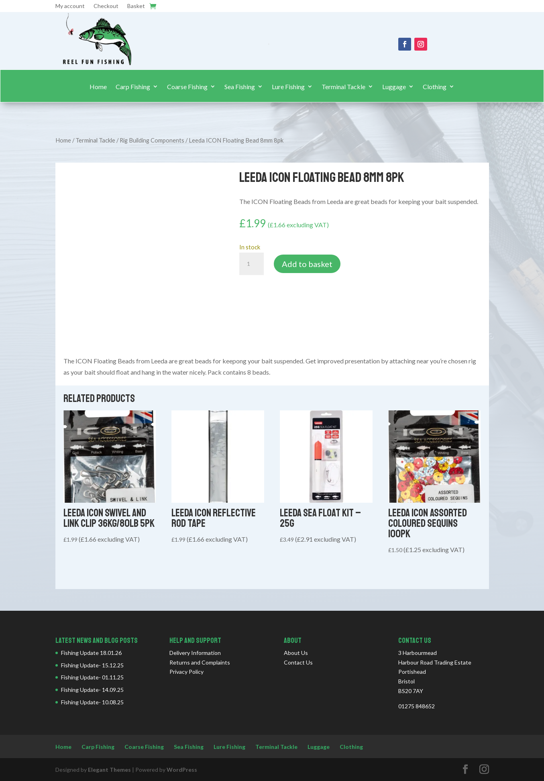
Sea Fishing (239, 86)
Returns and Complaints (199, 662)
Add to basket (307, 264)
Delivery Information (195, 652)
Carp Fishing (133, 86)
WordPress (182, 769)
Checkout (106, 6)
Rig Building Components (152, 140)
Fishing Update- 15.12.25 (92, 665)
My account (70, 6)
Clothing (434, 86)
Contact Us (298, 662)
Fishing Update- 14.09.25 (92, 689)
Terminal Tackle (343, 86)
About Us (296, 652)
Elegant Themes (109, 769)
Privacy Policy (186, 671)
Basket (136, 6)
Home (98, 86)
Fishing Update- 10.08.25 (92, 702)
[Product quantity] (251, 264)
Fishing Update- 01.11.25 (92, 677)
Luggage (394, 86)
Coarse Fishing (187, 86)
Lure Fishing (288, 86)
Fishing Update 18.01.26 (91, 652)
